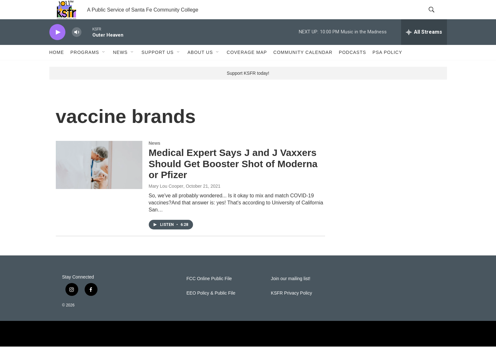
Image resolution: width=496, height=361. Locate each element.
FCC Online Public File (209, 293)
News (120, 66)
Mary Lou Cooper (166, 200)
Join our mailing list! (290, 293)
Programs (85, 66)
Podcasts (352, 66)
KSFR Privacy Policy (291, 307)
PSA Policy (387, 66)
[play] (57, 46)
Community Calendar (302, 66)
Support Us (157, 66)
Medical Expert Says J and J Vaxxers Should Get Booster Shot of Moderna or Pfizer (233, 178)
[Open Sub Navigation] (103, 66)
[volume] (76, 46)
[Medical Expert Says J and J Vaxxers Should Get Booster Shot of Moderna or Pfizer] (99, 179)
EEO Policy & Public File (211, 307)
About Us (200, 66)
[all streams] (424, 46)
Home (56, 66)
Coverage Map (247, 66)
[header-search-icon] (437, 17)
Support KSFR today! (248, 87)
